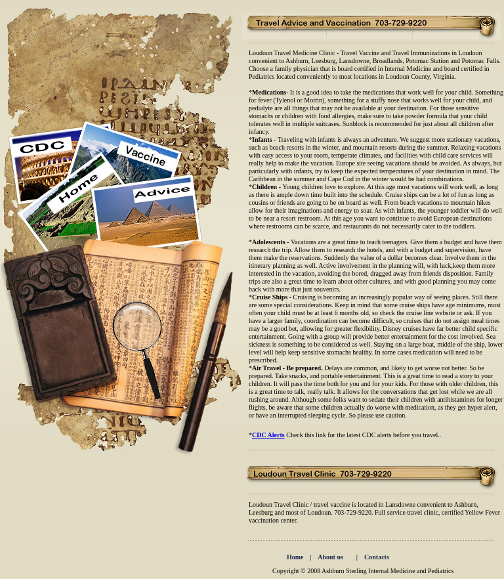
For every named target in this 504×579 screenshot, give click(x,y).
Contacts (376, 557)
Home (297, 557)
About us (330, 557)
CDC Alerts (268, 435)
